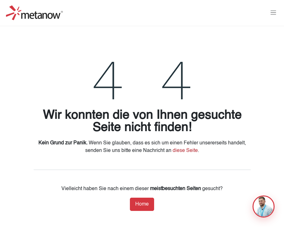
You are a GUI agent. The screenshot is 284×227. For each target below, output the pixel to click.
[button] (264, 206)
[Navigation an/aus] (273, 13)
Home (142, 204)
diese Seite (185, 150)
